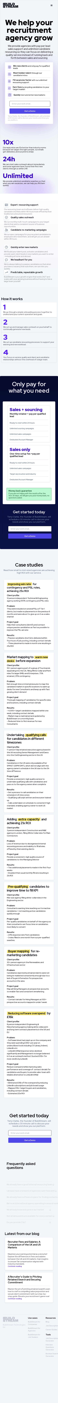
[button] (51, 5)
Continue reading (15, 1266)
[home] (10, 5)
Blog (47, 1322)
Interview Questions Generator (50, 1347)
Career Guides (51, 1330)
